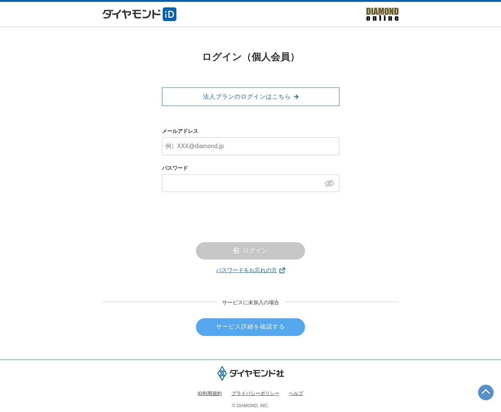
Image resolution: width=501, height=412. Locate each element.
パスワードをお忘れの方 (246, 270)
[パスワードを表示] (331, 183)
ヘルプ (296, 393)
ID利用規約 (210, 393)
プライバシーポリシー (255, 393)
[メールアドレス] (250, 146)
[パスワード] (250, 183)
